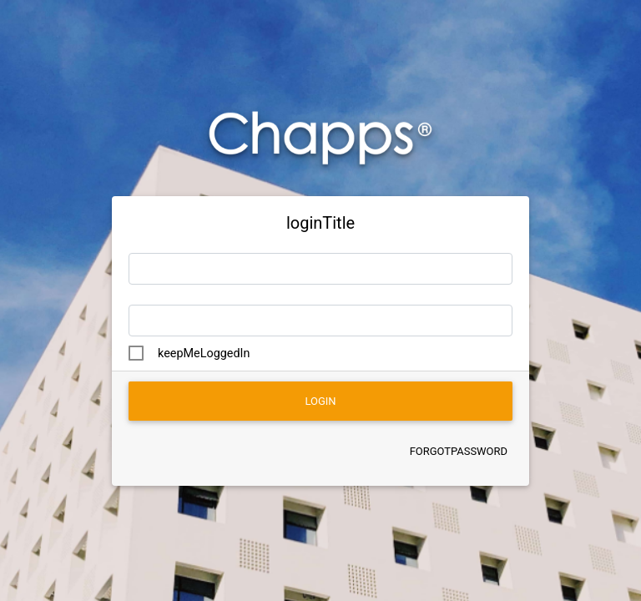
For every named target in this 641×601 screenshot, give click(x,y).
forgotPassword (458, 451)
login (320, 401)
